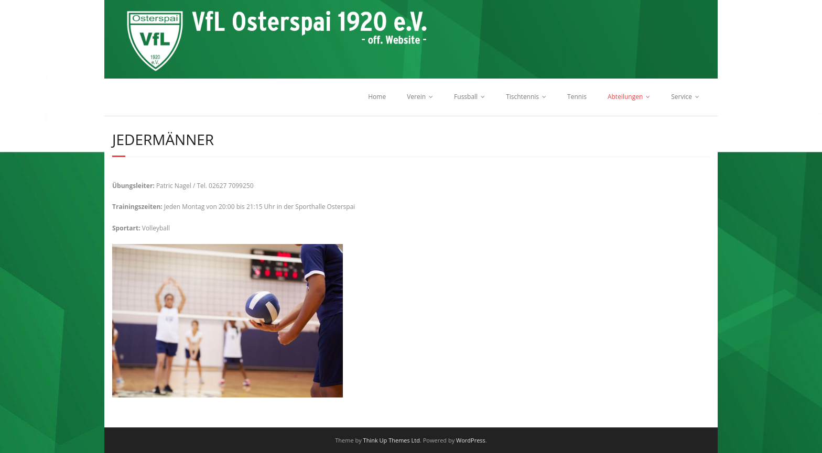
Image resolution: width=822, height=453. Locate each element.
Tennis (577, 96)
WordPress (470, 440)
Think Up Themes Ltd (391, 440)
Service (681, 96)
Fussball (466, 96)
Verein (416, 96)
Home (377, 96)
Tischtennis (522, 96)
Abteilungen (625, 96)
